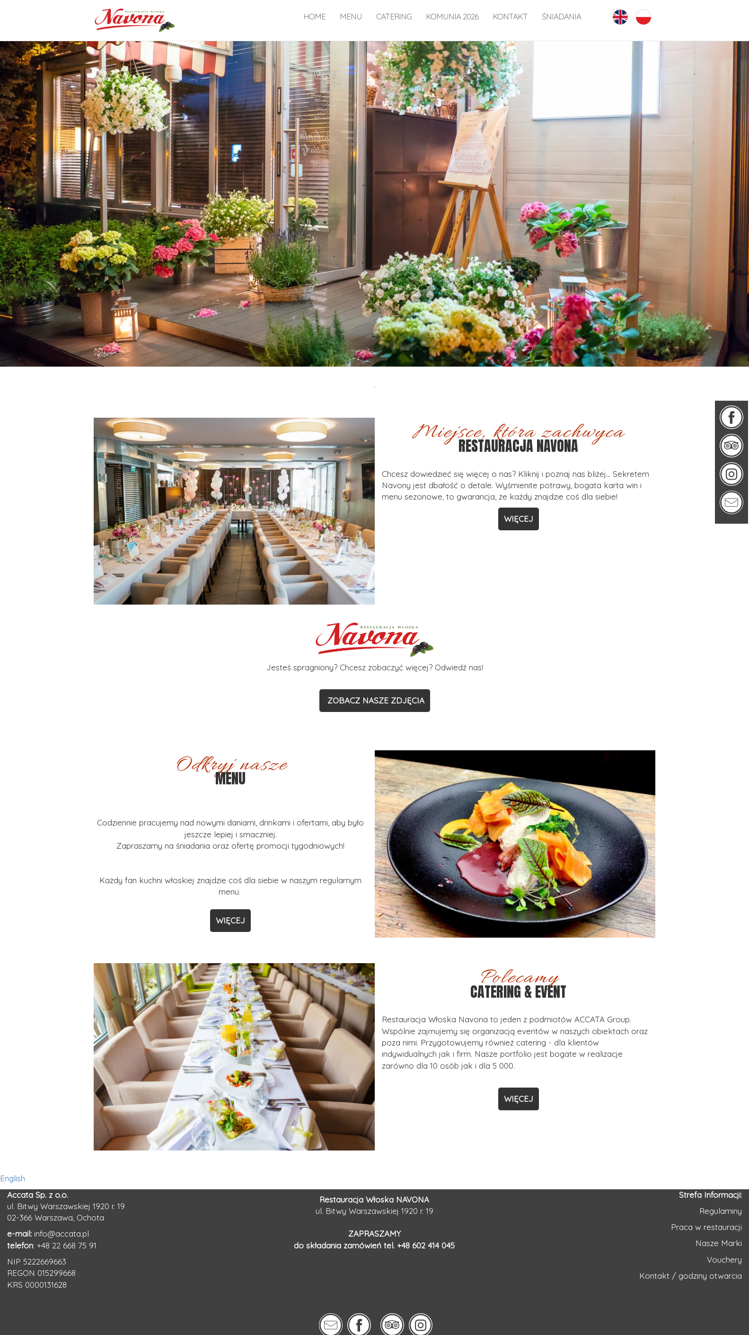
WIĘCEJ (518, 519)
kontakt (510, 16)
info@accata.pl (61, 1233)
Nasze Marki (719, 1243)
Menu (351, 16)
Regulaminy (720, 1211)
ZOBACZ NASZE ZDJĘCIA (374, 700)
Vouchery (724, 1260)
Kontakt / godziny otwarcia (690, 1276)
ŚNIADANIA (561, 16)
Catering (394, 16)
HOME (314, 16)
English (12, 1178)
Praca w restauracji (706, 1227)
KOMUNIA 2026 (452, 16)
